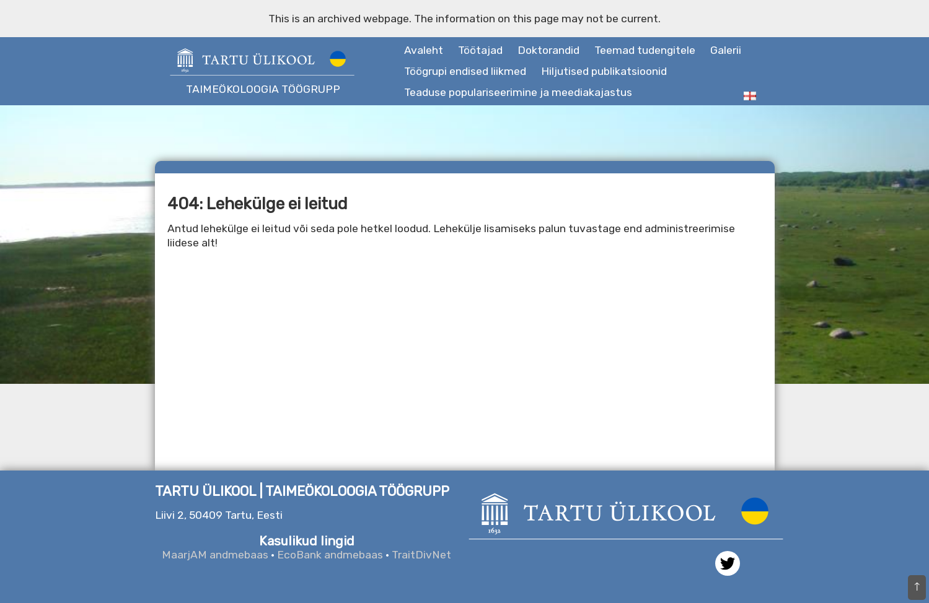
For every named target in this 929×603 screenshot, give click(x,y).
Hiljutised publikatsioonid (604, 71)
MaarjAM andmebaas (215, 555)
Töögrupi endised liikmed (465, 71)
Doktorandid (548, 50)
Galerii (725, 50)
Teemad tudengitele (644, 50)
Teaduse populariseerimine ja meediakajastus (518, 92)
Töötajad (480, 50)
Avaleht (423, 50)
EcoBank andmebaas (330, 555)
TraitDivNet (421, 555)
